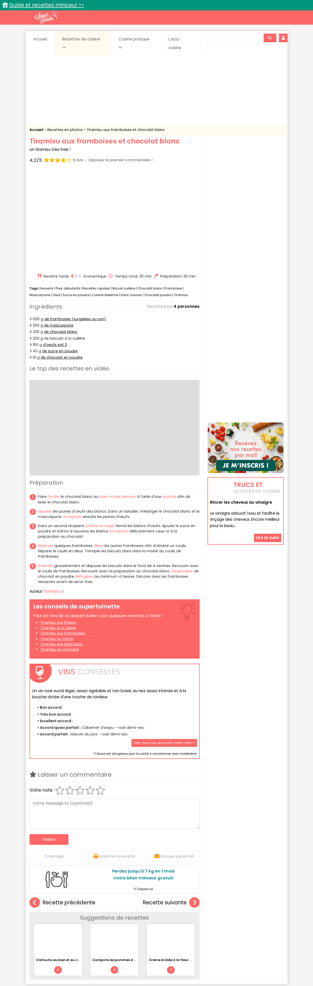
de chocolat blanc (61, 235)
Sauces (128, 926)
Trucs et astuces (227, 905)
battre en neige (100, 429)
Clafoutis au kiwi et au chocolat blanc (69, 863)
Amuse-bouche (70, 916)
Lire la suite (267, 505)
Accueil (40, 39)
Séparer (45, 414)
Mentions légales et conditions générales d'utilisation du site (155, 966)
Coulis (267, 916)
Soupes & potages (157, 926)
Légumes (218, 921)
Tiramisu (181, 198)
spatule (169, 399)
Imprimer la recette (114, 759)
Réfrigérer (84, 479)
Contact (90, 966)
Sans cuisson (131, 198)
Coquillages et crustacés (232, 916)
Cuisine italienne (105, 198)
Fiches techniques (183, 905)
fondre (54, 399)
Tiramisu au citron (56, 541)
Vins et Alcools (238, 926)
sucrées (188, 926)
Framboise (173, 192)
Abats (43, 916)
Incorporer (72, 420)
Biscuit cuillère (123, 192)
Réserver (45, 449)
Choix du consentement (215, 971)
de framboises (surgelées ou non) (75, 222)
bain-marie (109, 399)
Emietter (45, 469)
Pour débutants (68, 192)
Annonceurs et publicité (55, 966)
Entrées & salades (73, 921)
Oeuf (56, 198)
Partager (55, 759)
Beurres (98, 916)
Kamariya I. (54, 494)
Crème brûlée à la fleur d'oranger (178, 863)
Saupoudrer (182, 474)
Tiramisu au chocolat (59, 552)
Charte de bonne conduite (235, 966)
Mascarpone (39, 198)
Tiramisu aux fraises (58, 525)
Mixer (98, 449)
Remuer (129, 399)
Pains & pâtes (263, 921)
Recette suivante (171, 806)
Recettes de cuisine (81, 43)
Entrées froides (145, 921)
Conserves (194, 916)
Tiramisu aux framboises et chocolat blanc (126, 129)
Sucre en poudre (76, 198)
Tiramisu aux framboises (62, 536)
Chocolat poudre (158, 198)
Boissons (120, 916)
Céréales (144, 916)
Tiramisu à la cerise (58, 531)
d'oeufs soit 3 (55, 248)
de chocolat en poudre (62, 260)
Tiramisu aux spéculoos (61, 547)
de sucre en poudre (60, 254)
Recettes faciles (87, 905)
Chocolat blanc (150, 192)
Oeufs (239, 921)
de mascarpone (58, 228)
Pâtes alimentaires (54, 926)
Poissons (86, 926)
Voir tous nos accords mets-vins (164, 646)
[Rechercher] (269, 38)
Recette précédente (62, 806)
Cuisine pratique (134, 43)
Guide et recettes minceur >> (46, 5)
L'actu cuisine (174, 43)
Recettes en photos (65, 129)
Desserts (46, 192)
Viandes (210, 926)
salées (107, 926)
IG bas (196, 921)
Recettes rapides (96, 192)
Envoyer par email (173, 759)
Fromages (174, 921)
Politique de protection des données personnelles (146, 971)
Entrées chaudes (111, 921)
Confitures (168, 916)
